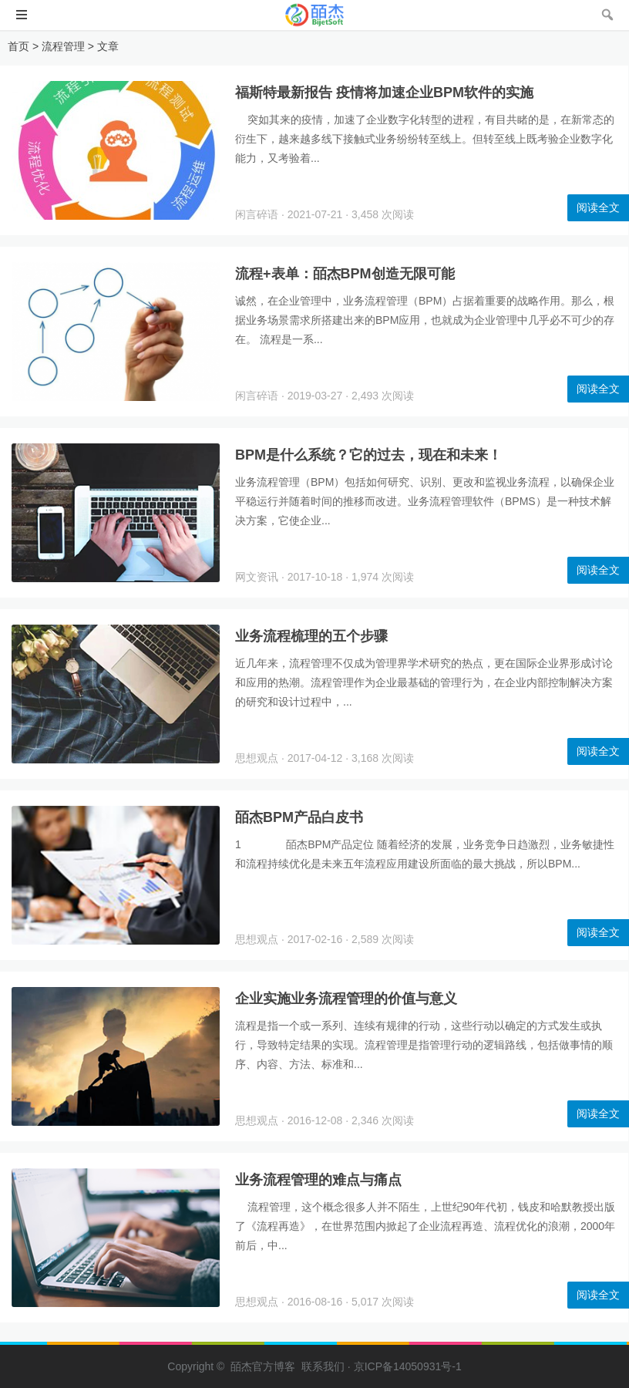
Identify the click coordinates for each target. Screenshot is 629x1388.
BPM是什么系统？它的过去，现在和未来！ (368, 455)
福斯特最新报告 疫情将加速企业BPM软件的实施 (384, 92)
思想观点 (256, 758)
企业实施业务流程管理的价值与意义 (346, 998)
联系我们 (323, 1366)
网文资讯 (256, 577)
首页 (18, 46)
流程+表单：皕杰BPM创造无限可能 (345, 273)
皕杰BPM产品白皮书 (299, 817)
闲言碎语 (256, 214)
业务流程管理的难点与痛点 (318, 1180)
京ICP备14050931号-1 (408, 1366)
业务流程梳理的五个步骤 (311, 636)
